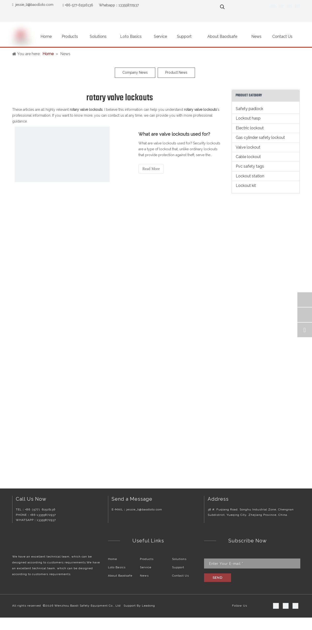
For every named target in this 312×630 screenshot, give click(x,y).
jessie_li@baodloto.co (32, 5)
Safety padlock (249, 108)
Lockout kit (246, 185)
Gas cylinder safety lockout (260, 137)
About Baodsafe (120, 575)
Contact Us (180, 575)
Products (147, 559)
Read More (151, 169)
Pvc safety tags (250, 166)
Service (145, 567)
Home (112, 559)
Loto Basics (117, 567)
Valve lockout (248, 147)
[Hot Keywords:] (222, 6)
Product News (176, 72)
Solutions (179, 559)
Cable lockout (248, 156)
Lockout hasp (248, 118)
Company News (135, 72)
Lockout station (250, 176)
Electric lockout (250, 128)
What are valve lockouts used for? (174, 134)
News (144, 575)
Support (178, 567)
